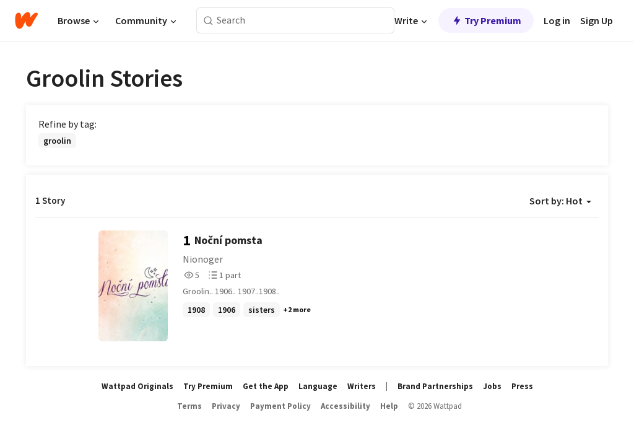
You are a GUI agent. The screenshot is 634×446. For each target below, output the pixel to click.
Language (317, 386)
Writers (361, 386)
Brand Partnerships (435, 386)
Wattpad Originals (137, 386)
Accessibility (345, 406)
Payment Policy (280, 406)
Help (389, 406)
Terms (189, 406)
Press (522, 386)
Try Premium (486, 20)
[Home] (26, 20)
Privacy (226, 406)
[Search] (208, 20)
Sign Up (596, 20)
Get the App (266, 386)
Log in (557, 20)
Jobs (492, 386)
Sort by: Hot (560, 201)
